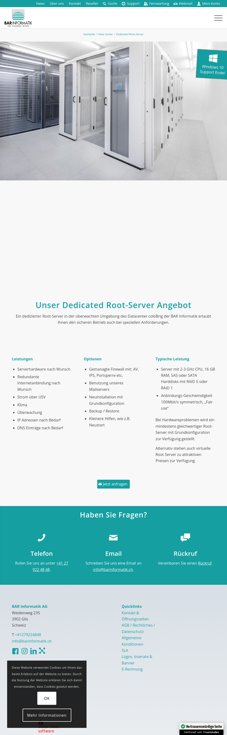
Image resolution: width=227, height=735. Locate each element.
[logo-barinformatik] (18, 17)
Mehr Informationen (47, 715)
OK (47, 698)
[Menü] (215, 17)
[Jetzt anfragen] (113, 484)
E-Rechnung (132, 669)
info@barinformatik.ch (113, 569)
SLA (125, 650)
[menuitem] (40, 3)
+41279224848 (28, 634)
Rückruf (205, 563)
